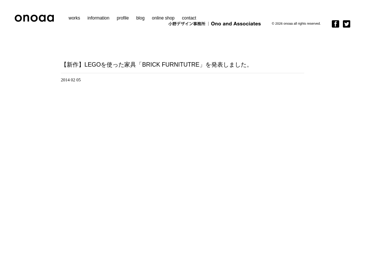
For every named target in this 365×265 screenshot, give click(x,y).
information (98, 18)
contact (189, 18)
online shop (163, 18)
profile (123, 18)
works (74, 18)
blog (140, 18)
